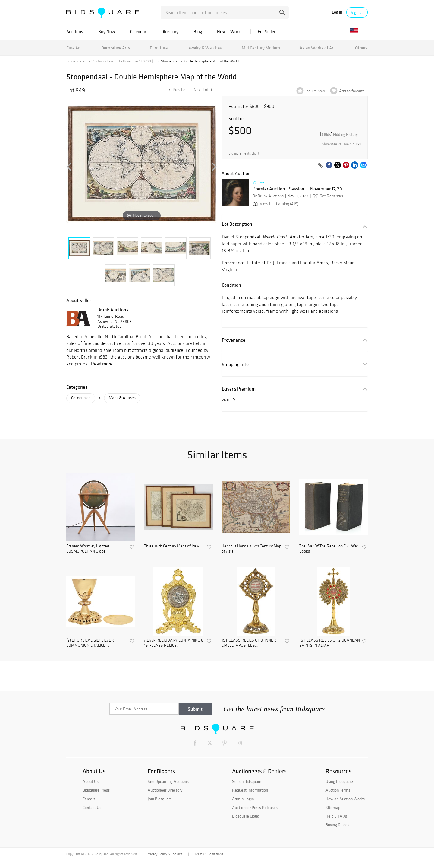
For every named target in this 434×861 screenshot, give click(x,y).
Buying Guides (337, 825)
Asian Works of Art (317, 48)
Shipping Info (235, 364)
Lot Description (237, 224)
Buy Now (106, 31)
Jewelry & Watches (204, 48)
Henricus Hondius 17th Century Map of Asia (251, 549)
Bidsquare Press (96, 790)
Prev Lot (177, 89)
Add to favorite (352, 91)
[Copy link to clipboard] (320, 165)
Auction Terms (338, 790)
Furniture (159, 48)
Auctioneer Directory (165, 790)
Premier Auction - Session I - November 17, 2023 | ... (118, 61)
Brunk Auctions (112, 310)
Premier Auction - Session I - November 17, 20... (299, 189)
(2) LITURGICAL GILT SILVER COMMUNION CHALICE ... (90, 643)
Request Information (250, 790)
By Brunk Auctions (268, 196)
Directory (169, 31)
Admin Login (243, 799)
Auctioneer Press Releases (255, 807)
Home (70, 61)
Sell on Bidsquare (246, 781)
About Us (91, 781)
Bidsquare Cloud (245, 816)
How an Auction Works (345, 799)
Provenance (233, 340)
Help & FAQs (336, 816)
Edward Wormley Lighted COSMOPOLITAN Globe (87, 549)
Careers (89, 799)
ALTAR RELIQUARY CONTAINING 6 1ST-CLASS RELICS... (173, 643)
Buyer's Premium (239, 389)
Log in (337, 12)
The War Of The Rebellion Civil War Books (328, 549)
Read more (101, 364)
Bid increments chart (243, 153)
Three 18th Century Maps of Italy (171, 546)
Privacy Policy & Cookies (164, 854)
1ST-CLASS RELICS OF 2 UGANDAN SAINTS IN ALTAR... (329, 643)
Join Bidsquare (160, 799)
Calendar (138, 31)
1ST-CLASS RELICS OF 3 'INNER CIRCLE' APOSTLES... (249, 643)
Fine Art (73, 48)
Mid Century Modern (261, 48)
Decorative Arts (115, 48)
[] (339, 134)
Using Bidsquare (339, 781)
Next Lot (203, 89)
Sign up (357, 12)
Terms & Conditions (209, 854)
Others (361, 48)
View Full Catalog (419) (275, 203)
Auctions (74, 31)
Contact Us (92, 807)
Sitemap (333, 807)
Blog (197, 31)
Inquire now (315, 91)
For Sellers (268, 31)
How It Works (230, 31)
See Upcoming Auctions (168, 781)
